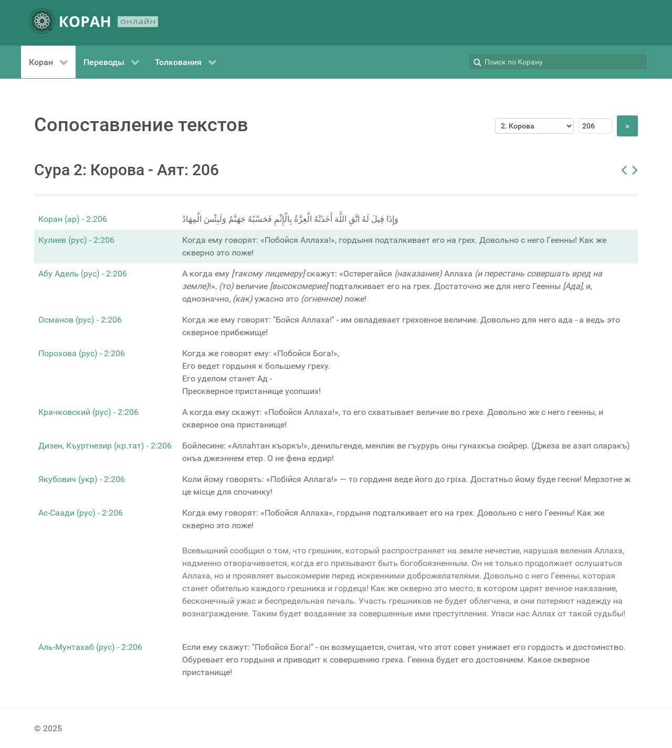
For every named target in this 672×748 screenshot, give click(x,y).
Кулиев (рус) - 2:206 (76, 240)
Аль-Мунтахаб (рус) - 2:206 (90, 647)
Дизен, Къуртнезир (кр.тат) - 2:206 (105, 446)
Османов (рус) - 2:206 (80, 320)
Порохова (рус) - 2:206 (81, 353)
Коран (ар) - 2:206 (72, 219)
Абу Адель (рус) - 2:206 (82, 274)
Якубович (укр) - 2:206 (81, 479)
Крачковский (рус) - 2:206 (88, 412)
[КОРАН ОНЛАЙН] (93, 23)
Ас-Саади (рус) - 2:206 (80, 513)
